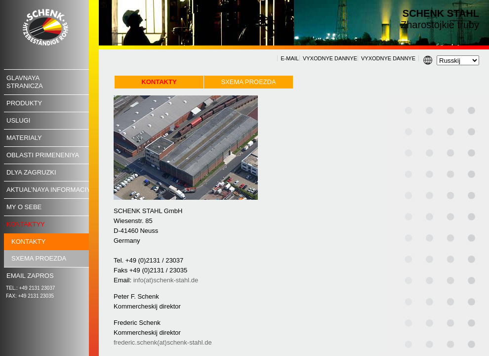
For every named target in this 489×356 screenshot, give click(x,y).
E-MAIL (290, 58)
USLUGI (18, 120)
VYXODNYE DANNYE (330, 58)
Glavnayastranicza (24, 81)
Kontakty (28, 241)
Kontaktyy (25, 224)
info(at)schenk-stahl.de (166, 280)
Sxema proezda (38, 258)
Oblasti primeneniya (42, 155)
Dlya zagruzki (31, 172)
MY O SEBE (23, 207)
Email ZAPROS (30, 275)
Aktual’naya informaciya (50, 189)
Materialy (24, 137)
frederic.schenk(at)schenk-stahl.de (163, 342)
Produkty (24, 103)
